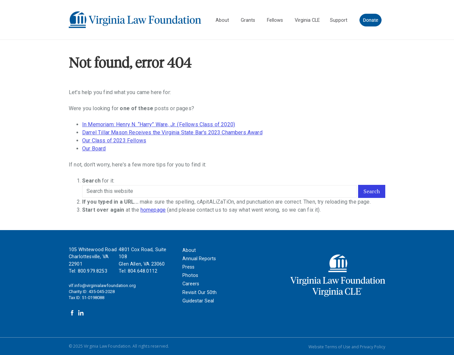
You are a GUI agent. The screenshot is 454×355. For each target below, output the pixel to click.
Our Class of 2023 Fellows (114, 140)
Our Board (94, 148)
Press (188, 267)
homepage (153, 210)
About (189, 250)
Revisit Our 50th (199, 292)
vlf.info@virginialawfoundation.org (102, 285)
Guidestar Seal (198, 301)
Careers (190, 284)
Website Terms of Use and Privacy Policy (346, 347)
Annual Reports (199, 259)
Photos (190, 275)
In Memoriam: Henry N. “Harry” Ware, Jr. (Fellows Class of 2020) (158, 124)
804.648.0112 (142, 271)
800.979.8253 (92, 271)
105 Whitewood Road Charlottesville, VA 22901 (93, 257)
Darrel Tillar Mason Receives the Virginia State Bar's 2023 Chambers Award (172, 132)
